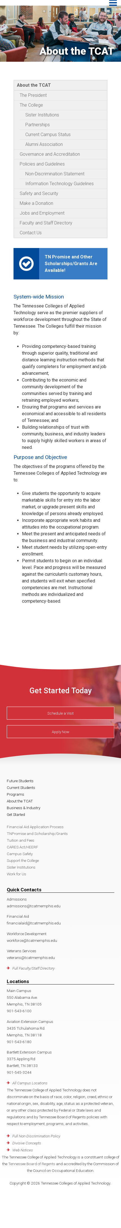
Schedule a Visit (60, 713)
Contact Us (31, 232)
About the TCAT (34, 85)
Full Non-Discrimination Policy (36, 1136)
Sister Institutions (42, 115)
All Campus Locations (30, 1083)
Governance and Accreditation (50, 154)
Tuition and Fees (20, 840)
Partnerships (37, 124)
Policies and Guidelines (42, 164)
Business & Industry (23, 807)
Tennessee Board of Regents (31, 1164)
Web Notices (22, 1150)
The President (33, 95)
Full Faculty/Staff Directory (33, 968)
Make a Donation (36, 203)
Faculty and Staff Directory (46, 223)
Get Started (16, 814)
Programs (15, 794)
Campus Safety (20, 853)
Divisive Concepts (26, 1143)
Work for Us (16, 874)
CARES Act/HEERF (22, 847)
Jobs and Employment (42, 213)
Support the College (23, 860)
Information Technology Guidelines (59, 183)
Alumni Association (44, 144)
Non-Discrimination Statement (54, 173)
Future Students (20, 781)
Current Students (21, 787)
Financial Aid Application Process (35, 827)
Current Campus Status (48, 134)
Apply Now (60, 731)
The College (31, 105)
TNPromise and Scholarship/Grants (37, 833)
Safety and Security (39, 193)
